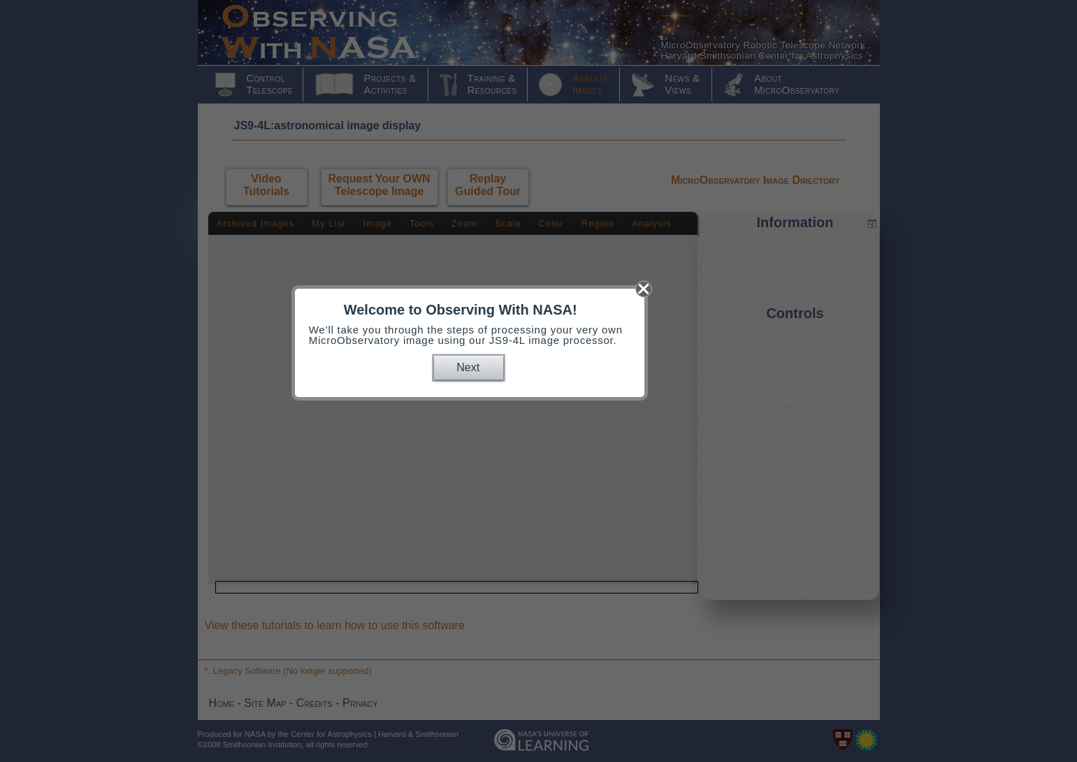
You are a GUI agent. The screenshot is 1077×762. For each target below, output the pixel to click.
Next (467, 367)
